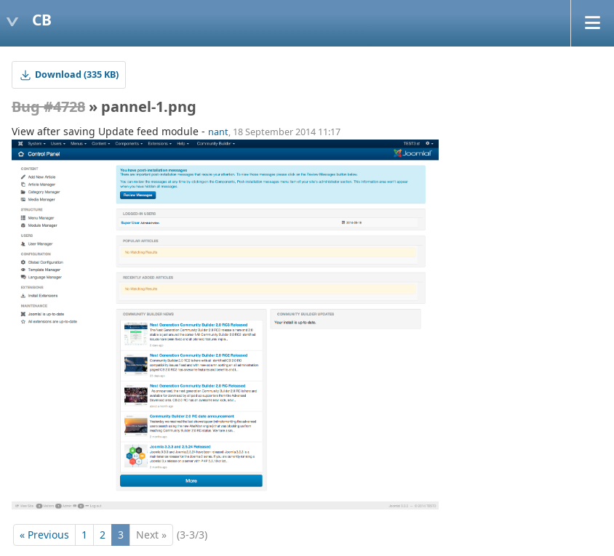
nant (218, 132)
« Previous (44, 534)
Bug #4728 (48, 106)
